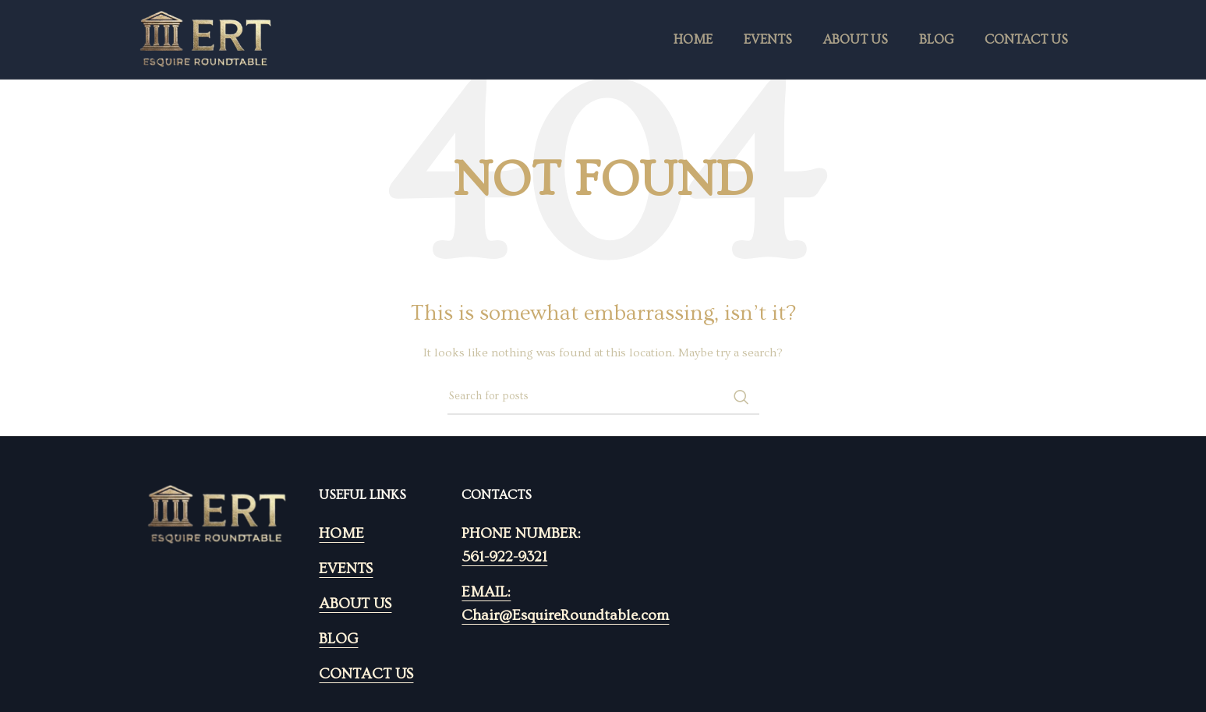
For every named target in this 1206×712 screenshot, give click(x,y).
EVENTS (346, 569)
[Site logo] (206, 37)
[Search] (603, 397)
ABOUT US (355, 604)
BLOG (338, 639)
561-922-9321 (504, 557)
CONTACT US (366, 674)
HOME (341, 534)
